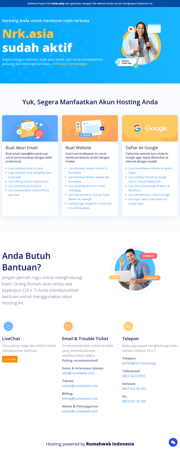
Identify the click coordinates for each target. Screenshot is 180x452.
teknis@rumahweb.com (80, 386)
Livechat (9, 359)
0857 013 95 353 (134, 388)
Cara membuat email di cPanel (25, 168)
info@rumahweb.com (78, 373)
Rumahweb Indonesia (110, 444)
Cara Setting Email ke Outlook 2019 (28, 181)
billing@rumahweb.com (80, 398)
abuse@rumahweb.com (80, 411)
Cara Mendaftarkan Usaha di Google (149, 194)
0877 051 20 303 (134, 401)
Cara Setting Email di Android (24, 186)
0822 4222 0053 (133, 376)
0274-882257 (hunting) (139, 363)
